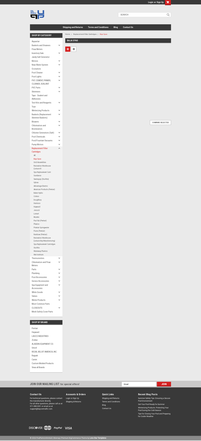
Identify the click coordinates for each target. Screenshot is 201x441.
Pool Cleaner (37, 72)
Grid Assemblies (40, 162)
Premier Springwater (41, 227)
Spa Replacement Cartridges (44, 244)
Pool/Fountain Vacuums (42, 140)
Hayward (37, 207)
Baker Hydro (38, 193)
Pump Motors (37, 144)
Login (150, 2)
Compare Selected (160, 123)
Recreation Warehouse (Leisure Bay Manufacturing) (44, 239)
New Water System (40, 64)
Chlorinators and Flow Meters (41, 264)
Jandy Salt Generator (41, 57)
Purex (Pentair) (39, 231)
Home (67, 34)
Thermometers (38, 258)
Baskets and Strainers (41, 45)
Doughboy (37, 200)
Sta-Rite (37, 248)
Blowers (35, 121)
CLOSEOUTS (37, 308)
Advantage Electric (41, 186)
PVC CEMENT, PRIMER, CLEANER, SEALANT (41, 82)
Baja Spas (37, 159)
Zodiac (35, 340)
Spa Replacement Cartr (42, 172)
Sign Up (160, 2)
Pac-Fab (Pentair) (40, 220)
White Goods (37, 292)
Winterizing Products (40, 110)
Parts (34, 269)
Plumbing (36, 273)
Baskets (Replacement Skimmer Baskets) (41, 116)
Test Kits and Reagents (41, 102)
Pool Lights (36, 76)
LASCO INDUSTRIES (40, 336)
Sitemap (56, 438)
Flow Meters (37, 49)
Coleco (36, 196)
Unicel (34, 347)
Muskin (36, 217)
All (35, 155)
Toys (34, 106)
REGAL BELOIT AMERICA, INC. (44, 351)
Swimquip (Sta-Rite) (41, 179)
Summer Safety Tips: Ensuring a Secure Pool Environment (154, 399)
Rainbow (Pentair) (40, 234)
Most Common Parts (41, 304)
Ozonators (36, 68)
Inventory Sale (38, 53)
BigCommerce (75, 438)
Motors (35, 61)
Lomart (36, 214)
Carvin (34, 359)
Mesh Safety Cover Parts (42, 311)
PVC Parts (36, 87)
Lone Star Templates (98, 438)
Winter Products (38, 300)
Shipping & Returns (73, 402)
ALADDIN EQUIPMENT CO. (42, 344)
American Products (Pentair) (44, 189)
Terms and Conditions (98, 27)
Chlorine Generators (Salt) (43, 132)
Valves (34, 296)
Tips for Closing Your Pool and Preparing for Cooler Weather (154, 415)
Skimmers (36, 91)
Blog (116, 27)
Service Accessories (40, 281)
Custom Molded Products (43, 363)
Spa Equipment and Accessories (40, 287)
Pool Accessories (39, 277)
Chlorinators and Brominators (39, 127)
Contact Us (128, 27)
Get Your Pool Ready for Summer (151, 404)
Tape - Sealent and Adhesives (39, 97)
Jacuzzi (37, 210)
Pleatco (36, 224)
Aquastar (36, 41)
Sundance (37, 175)
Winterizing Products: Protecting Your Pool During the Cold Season (153, 409)
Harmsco (37, 203)
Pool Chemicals (38, 136)
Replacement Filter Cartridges (40, 150)
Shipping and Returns (73, 27)
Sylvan (36, 182)
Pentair (35, 328)
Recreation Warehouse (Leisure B (42, 167)
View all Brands (38, 367)
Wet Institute (38, 254)
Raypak (35, 355)
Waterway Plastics (40, 251)
